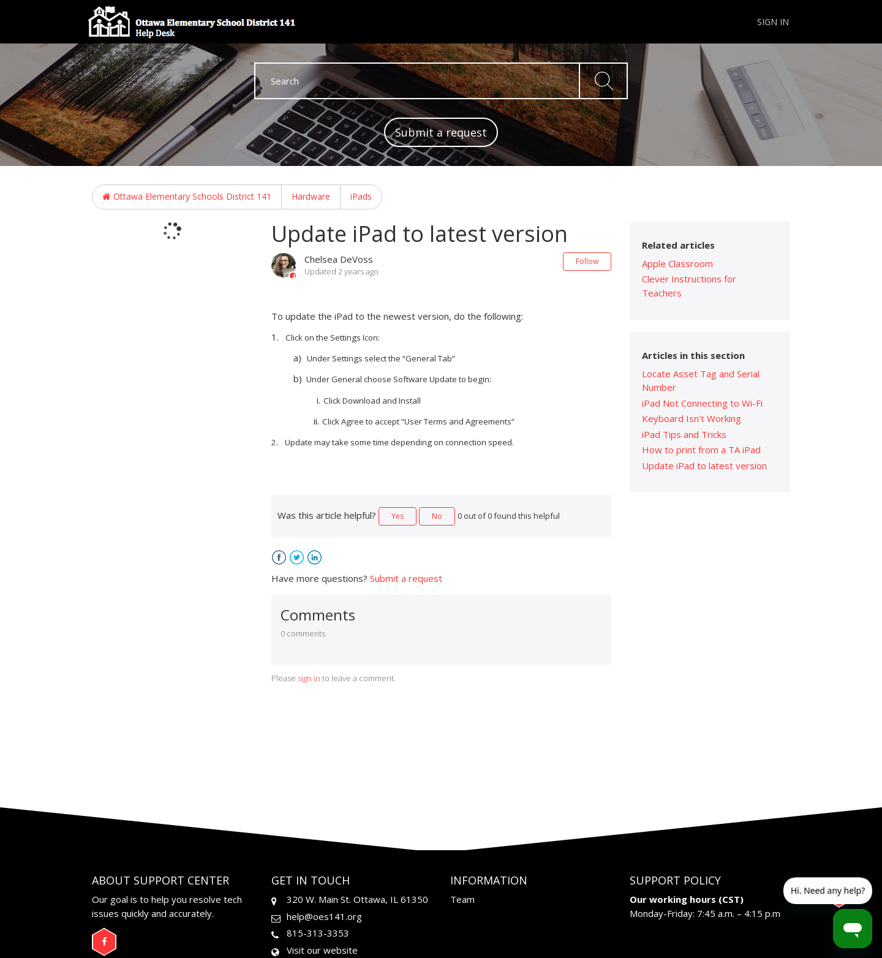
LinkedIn (314, 557)
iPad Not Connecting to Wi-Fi (702, 403)
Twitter (296, 557)
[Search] (441, 80)
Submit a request (441, 132)
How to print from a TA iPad (701, 449)
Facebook (279, 557)
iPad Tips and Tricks (684, 434)
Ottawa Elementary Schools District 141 (192, 196)
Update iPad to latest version (704, 465)
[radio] (398, 516)
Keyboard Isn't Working (691, 418)
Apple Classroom (677, 263)
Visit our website (322, 950)
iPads (361, 196)
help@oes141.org (324, 916)
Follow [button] (587, 261)
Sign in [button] (773, 22)
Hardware (311, 196)
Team (462, 899)
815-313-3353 (318, 933)
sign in (309, 678)
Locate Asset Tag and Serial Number (701, 381)
